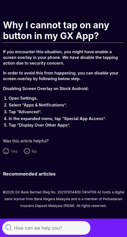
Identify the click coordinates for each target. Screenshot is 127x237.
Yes (14, 151)
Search (8, 227)
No (34, 151)
